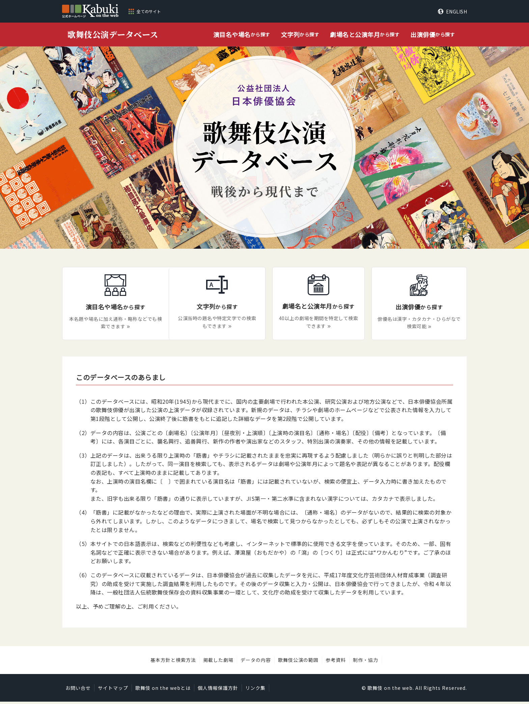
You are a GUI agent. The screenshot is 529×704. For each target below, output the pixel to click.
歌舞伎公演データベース (112, 34)
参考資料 (336, 662)
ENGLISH (456, 11)
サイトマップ (113, 690)
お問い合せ (78, 690)
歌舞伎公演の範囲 (298, 662)
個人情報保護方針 (218, 690)
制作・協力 (365, 662)
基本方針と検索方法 (173, 662)
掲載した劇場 (218, 662)
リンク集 (255, 690)
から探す (241, 34)
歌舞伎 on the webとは (163, 690)
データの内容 (256, 662)
